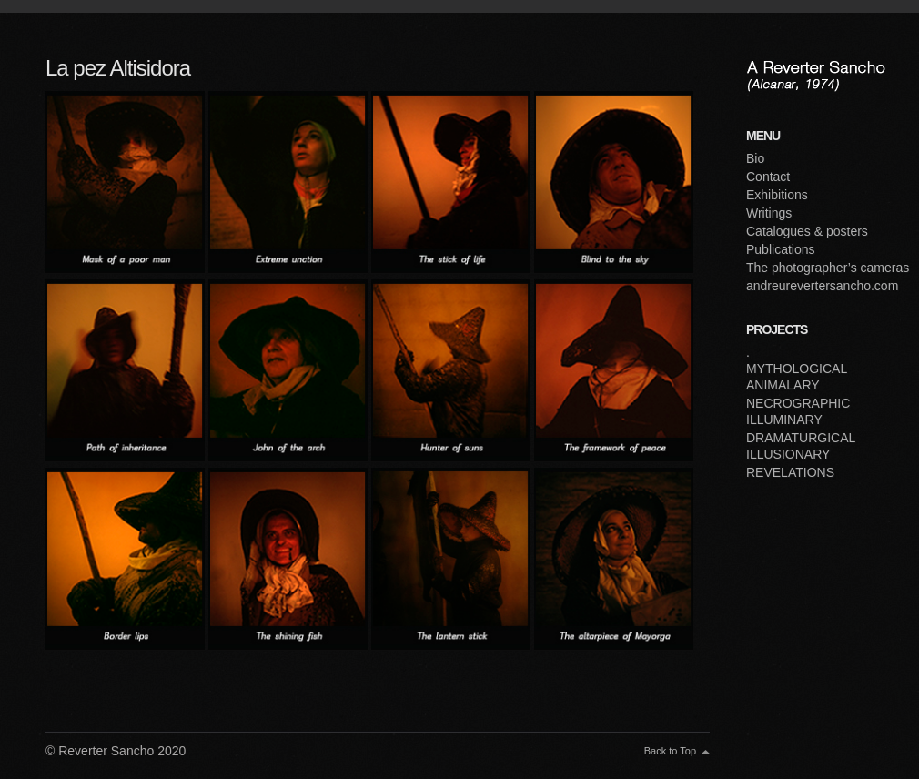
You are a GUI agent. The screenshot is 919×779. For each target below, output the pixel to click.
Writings (769, 213)
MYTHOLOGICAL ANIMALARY (796, 376)
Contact (768, 176)
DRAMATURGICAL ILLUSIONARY (800, 445)
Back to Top (670, 750)
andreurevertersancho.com (822, 285)
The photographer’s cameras (827, 267)
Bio (755, 158)
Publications (780, 249)
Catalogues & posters (807, 231)
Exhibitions (777, 194)
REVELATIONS (790, 472)
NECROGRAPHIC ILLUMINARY (798, 411)
